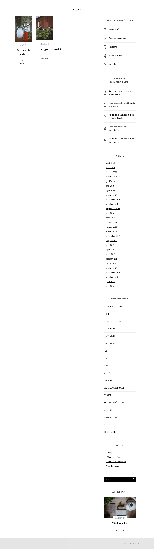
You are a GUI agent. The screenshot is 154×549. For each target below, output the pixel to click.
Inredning (110, 343)
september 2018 (113, 208)
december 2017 (112, 231)
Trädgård (45, 44)
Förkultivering (113, 321)
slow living (111, 417)
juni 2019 (110, 181)
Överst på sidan (130, 543)
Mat (106, 365)
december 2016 (112, 268)
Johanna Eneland (120, 115)
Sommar (108, 425)
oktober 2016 (112, 277)
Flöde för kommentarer (116, 461)
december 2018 (112, 195)
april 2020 (110, 163)
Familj (107, 314)
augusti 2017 (111, 240)
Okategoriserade (114, 388)
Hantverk (109, 336)
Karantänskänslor (116, 55)
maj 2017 (110, 245)
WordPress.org (112, 466)
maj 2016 (110, 286)
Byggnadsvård (113, 306)
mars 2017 (110, 254)
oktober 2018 (112, 204)
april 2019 (110, 190)
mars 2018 (110, 218)
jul (105, 351)
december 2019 (112, 177)
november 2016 (113, 272)
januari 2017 (111, 263)
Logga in (110, 452)
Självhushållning (114, 402)
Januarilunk (114, 64)
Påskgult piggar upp (117, 38)
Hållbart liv (111, 329)
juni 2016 (110, 281)
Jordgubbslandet (49, 49)
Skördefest (23, 45)
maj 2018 (110, 213)
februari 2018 (112, 222)
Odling (108, 380)
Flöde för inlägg (113, 457)
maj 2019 (110, 186)
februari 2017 (112, 259)
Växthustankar (115, 29)
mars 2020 (110, 167)
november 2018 (113, 199)
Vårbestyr (113, 47)
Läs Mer (23, 63)
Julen (107, 358)
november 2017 (113, 236)
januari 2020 (111, 172)
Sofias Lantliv (118, 91)
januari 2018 (111, 227)
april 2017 (110, 250)
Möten (107, 373)
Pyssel (107, 395)
